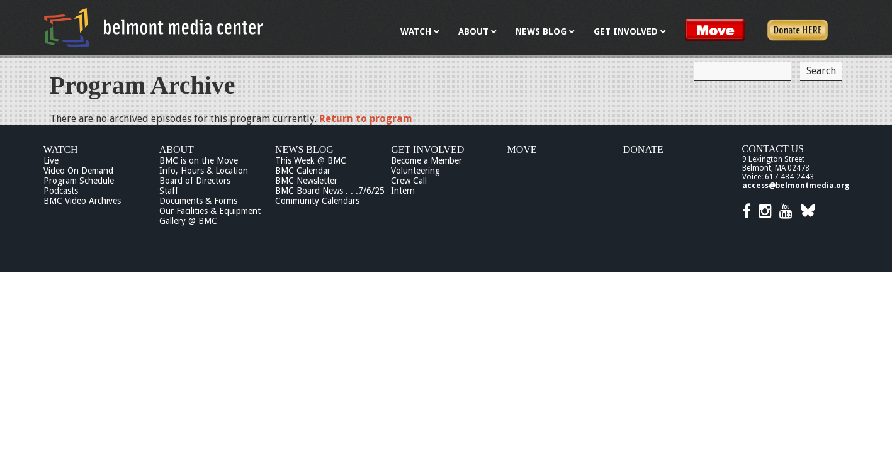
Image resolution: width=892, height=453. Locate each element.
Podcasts (60, 191)
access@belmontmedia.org (795, 185)
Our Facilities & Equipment (210, 211)
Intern (403, 191)
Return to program (365, 119)
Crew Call (409, 181)
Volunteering (415, 170)
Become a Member (426, 160)
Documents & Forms (198, 201)
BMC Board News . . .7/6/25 (330, 191)
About (176, 149)
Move (522, 149)
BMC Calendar (302, 170)
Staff (168, 191)
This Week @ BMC (310, 160)
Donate (643, 149)
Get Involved (427, 149)
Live (51, 160)
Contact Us (773, 148)
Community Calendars (317, 201)
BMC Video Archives (82, 201)
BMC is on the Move (198, 160)
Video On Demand (78, 170)
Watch (60, 149)
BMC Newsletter (306, 181)
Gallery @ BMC (188, 221)
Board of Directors (194, 181)
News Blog (304, 149)
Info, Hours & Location (203, 170)
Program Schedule (78, 181)
